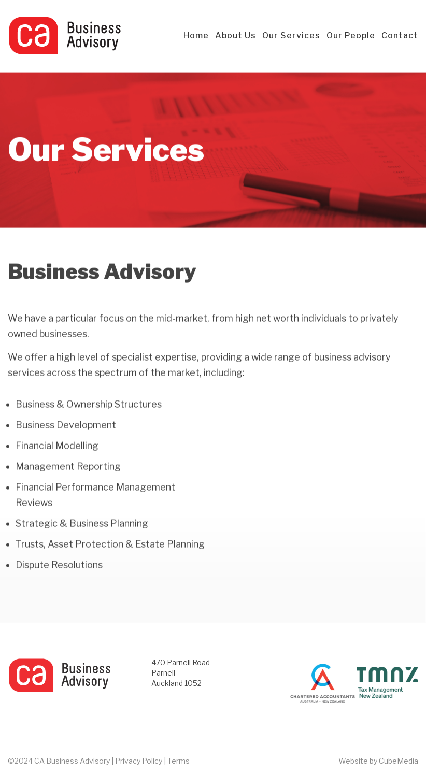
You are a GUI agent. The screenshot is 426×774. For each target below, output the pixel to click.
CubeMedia (398, 760)
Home (196, 35)
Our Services (291, 35)
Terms (178, 760)
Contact (399, 35)
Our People (350, 35)
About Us (235, 35)
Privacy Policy (138, 760)
